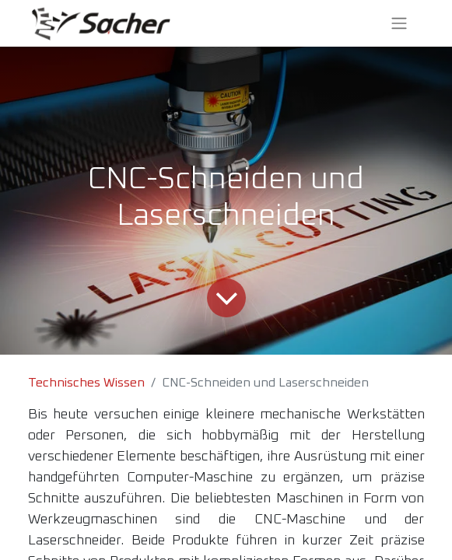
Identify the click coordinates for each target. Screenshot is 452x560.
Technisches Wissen (86, 382)
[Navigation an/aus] (399, 23)
